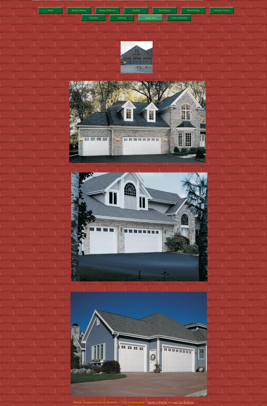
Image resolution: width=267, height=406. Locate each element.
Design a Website (157, 402)
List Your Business (183, 402)
